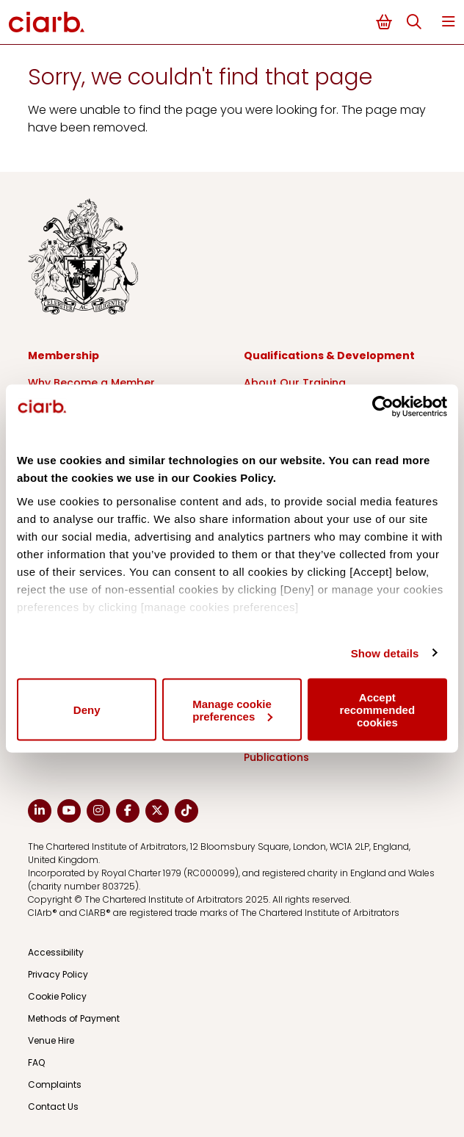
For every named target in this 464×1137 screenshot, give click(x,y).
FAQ (36, 1062)
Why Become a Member (91, 382)
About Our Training (295, 382)
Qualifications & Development (329, 355)
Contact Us (53, 1106)
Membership (63, 355)
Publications (276, 757)
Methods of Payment (74, 1018)
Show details (385, 652)
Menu (448, 21)
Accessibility (56, 952)
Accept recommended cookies (378, 710)
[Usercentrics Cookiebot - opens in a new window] (383, 407)
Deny (87, 710)
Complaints (54, 1084)
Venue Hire (51, 1040)
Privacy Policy (58, 974)
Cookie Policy (57, 996)
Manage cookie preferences (232, 709)
